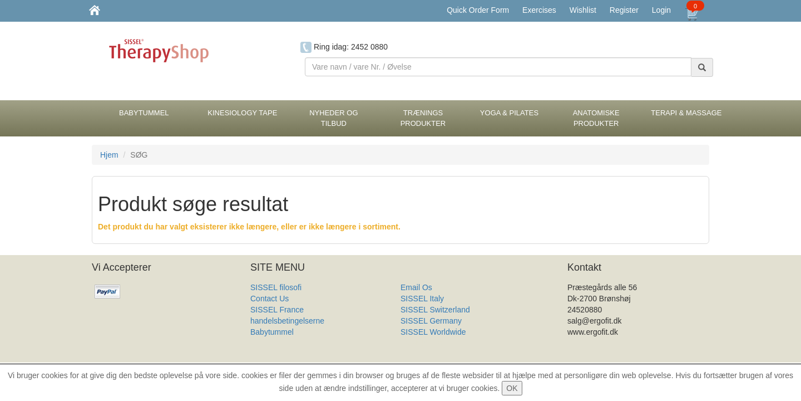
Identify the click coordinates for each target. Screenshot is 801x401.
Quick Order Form (478, 10)
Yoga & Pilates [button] (509, 113)
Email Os (416, 287)
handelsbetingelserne (287, 320)
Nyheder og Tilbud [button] (333, 118)
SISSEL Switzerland (435, 309)
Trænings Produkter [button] (423, 118)
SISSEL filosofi (275, 287)
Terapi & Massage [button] (686, 113)
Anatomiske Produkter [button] (596, 118)
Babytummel (272, 331)
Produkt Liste (423, 343)
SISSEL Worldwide (433, 331)
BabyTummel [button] (144, 113)
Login (661, 10)
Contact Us (269, 298)
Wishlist (583, 10)
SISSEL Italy (422, 298)
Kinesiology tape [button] (242, 113)
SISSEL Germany (431, 320)
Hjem (109, 154)
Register (624, 10)
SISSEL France (277, 309)
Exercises (539, 10)
